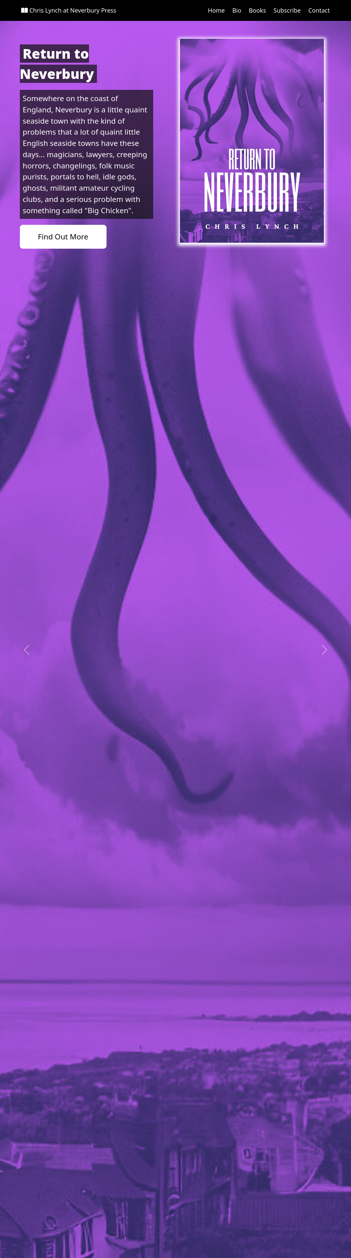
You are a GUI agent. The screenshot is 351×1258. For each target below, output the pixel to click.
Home (216, 10)
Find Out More (63, 236)
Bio (236, 10)
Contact (319, 10)
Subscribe (287, 10)
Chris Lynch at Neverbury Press (68, 10)
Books (257, 10)
